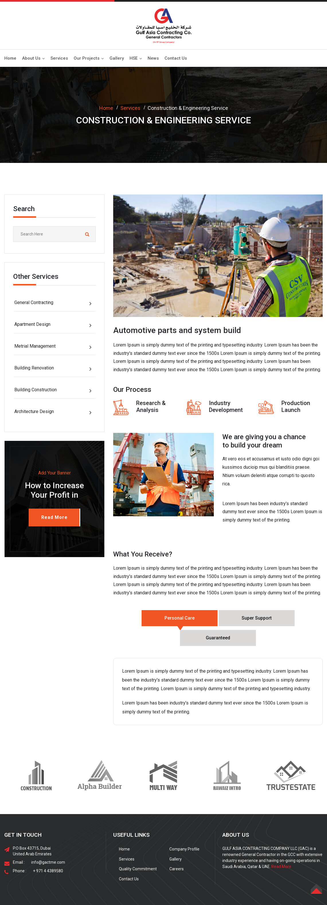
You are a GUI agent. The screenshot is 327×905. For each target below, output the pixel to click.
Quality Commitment (138, 849)
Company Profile (184, 829)
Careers (176, 849)
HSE (134, 58)
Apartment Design (32, 324)
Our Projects (86, 58)
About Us (31, 58)
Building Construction (35, 389)
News (153, 58)
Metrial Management (35, 346)
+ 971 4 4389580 (48, 851)
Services (59, 58)
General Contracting (33, 302)
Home (10, 58)
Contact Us (176, 58)
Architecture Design (34, 411)
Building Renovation (34, 368)
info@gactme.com (48, 842)
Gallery (116, 58)
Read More (281, 846)
